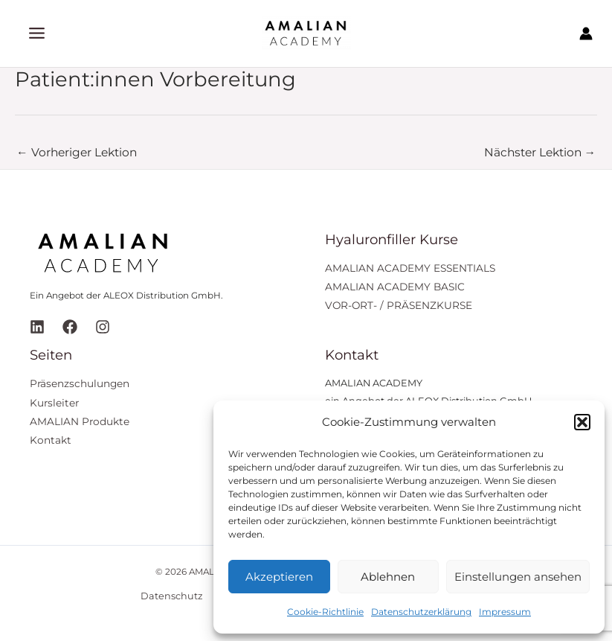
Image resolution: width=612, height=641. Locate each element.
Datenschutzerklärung (421, 611)
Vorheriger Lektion (76, 152)
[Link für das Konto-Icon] (586, 33)
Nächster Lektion (540, 152)
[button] (582, 422)
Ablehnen (388, 577)
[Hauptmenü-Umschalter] (36, 33)
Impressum (505, 611)
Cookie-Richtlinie (325, 611)
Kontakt (50, 440)
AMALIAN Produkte (79, 421)
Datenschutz (172, 596)
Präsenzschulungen (79, 383)
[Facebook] (69, 326)
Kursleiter (54, 403)
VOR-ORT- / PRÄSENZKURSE (398, 305)
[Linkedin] (37, 326)
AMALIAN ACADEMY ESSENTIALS (410, 268)
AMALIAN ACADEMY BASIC (395, 287)
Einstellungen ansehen (518, 577)
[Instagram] (102, 326)
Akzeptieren (279, 577)
